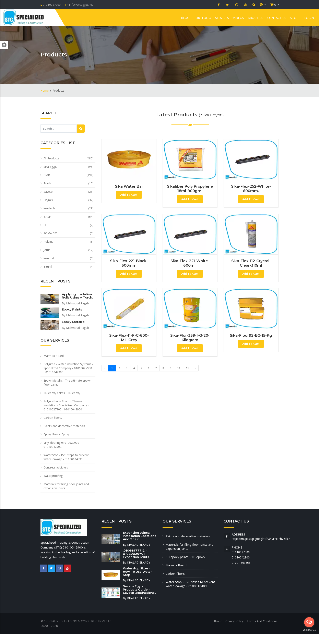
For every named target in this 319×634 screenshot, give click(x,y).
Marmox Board (54, 356)
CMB (47, 175)
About (217, 621)
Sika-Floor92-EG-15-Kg (251, 335)
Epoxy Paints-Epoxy (56, 434)
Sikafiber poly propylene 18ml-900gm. (190, 188)
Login (309, 18)
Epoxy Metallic (73, 322)
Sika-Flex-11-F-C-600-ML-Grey (129, 337)
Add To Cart (129, 195)
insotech (49, 208)
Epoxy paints (72, 309)
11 (187, 368)
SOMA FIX (50, 233)
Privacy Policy (234, 621)
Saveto (48, 192)
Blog (185, 18)
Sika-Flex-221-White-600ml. (189, 263)
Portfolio (202, 18)
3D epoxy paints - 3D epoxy (62, 393)
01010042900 (241, 557)
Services (222, 18)
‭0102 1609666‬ (241, 563)
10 (178, 368)
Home (44, 90)
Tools (47, 183)
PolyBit (48, 241)
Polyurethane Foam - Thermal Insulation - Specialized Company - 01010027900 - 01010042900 (66, 405)
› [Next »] (195, 368)
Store (295, 18)
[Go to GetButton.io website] (309, 630)
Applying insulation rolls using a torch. (77, 295)
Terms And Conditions (262, 621)
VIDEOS (238, 18)
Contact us (276, 18)
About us (255, 18)
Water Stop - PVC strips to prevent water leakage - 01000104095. (66, 457)
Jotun (47, 250)
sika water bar (129, 186)
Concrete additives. (56, 467)
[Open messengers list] (309, 622)
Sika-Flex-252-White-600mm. (251, 188)
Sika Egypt (50, 167)
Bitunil (48, 266)
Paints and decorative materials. (65, 426)
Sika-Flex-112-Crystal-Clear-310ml (251, 263)
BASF (47, 217)
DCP (46, 225)
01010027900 (241, 552)
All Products (51, 158)
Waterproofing (53, 476)
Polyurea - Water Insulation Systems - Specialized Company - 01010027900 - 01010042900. (68, 368)
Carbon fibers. (53, 418)
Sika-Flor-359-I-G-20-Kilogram (190, 337)
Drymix (48, 200)
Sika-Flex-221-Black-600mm (129, 263)
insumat (49, 258)
